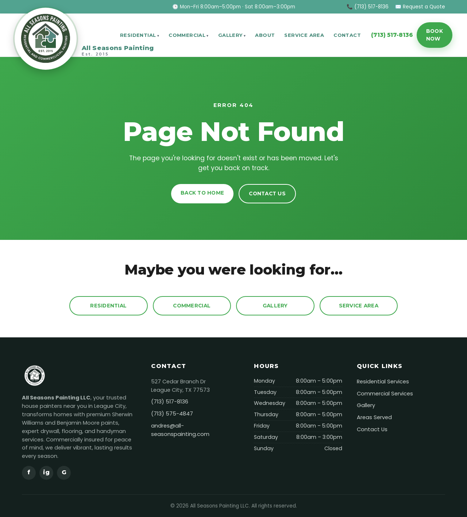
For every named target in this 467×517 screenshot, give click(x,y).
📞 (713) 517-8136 (368, 6)
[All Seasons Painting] (62, 35)
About (265, 35)
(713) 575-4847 (172, 413)
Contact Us (267, 193)
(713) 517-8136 (392, 34)
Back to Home (202, 193)
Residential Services (383, 381)
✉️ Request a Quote (420, 6)
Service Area (304, 35)
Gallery (230, 35)
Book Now (434, 35)
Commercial (187, 35)
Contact (347, 35)
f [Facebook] (28, 472)
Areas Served (374, 417)
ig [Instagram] (46, 472)
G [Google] (64, 472)
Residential (138, 35)
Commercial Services (385, 393)
